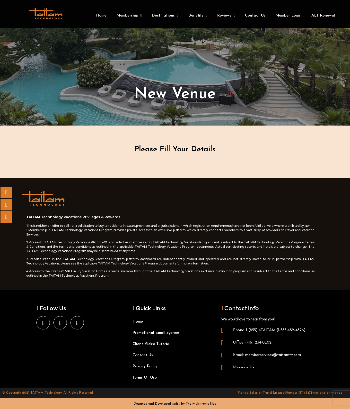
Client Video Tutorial (151, 344)
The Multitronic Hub (201, 404)
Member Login (288, 16)
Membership (129, 16)
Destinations (165, 16)
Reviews (226, 16)
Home (101, 16)
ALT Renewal (323, 16)
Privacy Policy (144, 366)
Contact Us (255, 16)
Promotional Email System (155, 333)
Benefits (197, 16)
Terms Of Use (144, 378)
